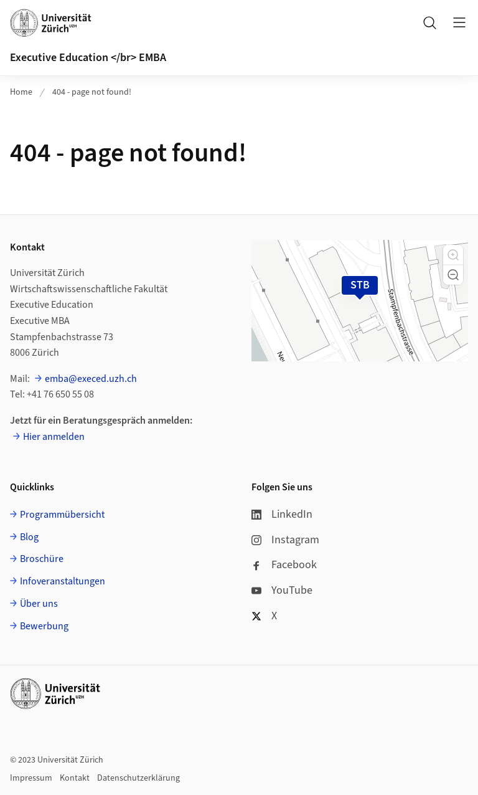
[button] (453, 255)
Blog (29, 537)
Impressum (31, 778)
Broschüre (41, 559)
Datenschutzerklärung (138, 778)
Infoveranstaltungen (62, 581)
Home (21, 92)
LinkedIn (281, 514)
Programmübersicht (62, 514)
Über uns (39, 604)
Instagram (285, 540)
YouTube (281, 590)
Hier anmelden (54, 437)
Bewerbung (44, 626)
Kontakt (75, 778)
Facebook (284, 565)
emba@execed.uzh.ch (91, 379)
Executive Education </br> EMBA (88, 57)
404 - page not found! (91, 92)
